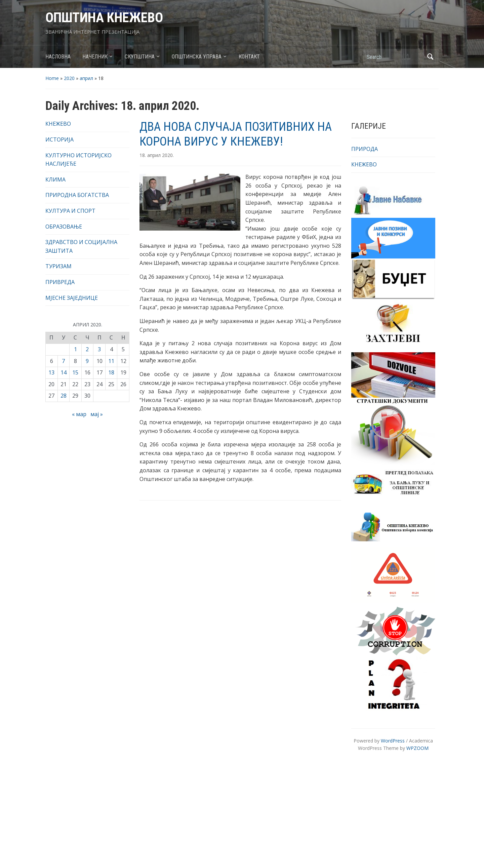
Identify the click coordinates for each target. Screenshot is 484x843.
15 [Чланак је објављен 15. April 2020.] (75, 372)
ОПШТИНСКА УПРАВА (196, 56)
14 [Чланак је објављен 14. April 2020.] (64, 372)
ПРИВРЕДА (60, 282)
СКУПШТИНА (140, 56)
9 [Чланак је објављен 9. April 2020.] (87, 361)
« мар (79, 414)
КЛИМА (55, 179)
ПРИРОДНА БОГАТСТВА (77, 195)
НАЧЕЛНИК (95, 56)
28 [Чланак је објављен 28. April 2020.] (64, 395)
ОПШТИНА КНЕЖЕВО (104, 18)
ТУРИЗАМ (58, 266)
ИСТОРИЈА (59, 139)
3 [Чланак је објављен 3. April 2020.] (99, 349)
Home (52, 78)
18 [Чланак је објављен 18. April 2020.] (111, 372)
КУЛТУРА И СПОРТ (70, 210)
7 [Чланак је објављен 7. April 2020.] (63, 361)
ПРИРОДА (364, 149)
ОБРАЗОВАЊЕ (63, 226)
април (86, 78)
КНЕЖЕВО (58, 123)
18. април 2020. (156, 155)
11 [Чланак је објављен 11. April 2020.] (111, 361)
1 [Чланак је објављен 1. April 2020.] (75, 349)
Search (430, 57)
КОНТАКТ (249, 56)
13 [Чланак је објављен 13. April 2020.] (51, 372)
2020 (69, 78)
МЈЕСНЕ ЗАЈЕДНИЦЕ (71, 298)
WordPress (393, 740)
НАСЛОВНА (58, 56)
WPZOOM (417, 748)
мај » (96, 414)
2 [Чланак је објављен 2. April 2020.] (87, 349)
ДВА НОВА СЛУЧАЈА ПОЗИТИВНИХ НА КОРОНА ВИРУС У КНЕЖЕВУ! (235, 134)
